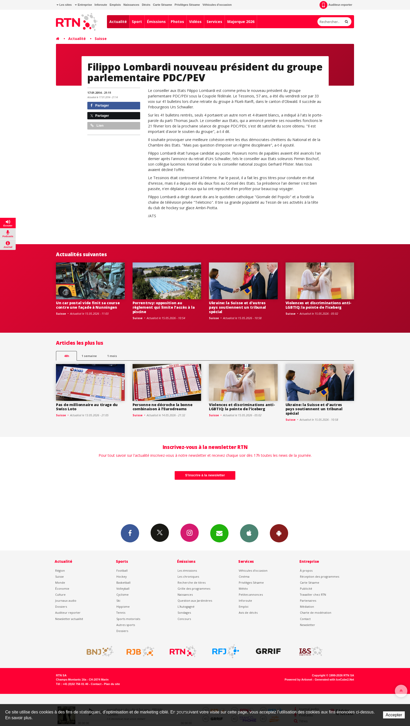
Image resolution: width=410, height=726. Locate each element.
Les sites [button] (64, 4)
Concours (184, 618)
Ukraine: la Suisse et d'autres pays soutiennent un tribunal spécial (237, 307)
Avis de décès (248, 612)
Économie (62, 588)
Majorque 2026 (240, 21)
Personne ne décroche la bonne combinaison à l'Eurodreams (162, 407)
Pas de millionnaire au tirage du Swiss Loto (87, 407)
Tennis (120, 612)
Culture (60, 594)
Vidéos (195, 21)
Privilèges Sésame (187, 4)
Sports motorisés (128, 618)
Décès (146, 4)
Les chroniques (188, 576)
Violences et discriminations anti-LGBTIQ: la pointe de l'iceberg (318, 305)
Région (60, 570)
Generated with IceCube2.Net (334, 679)
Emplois (115, 4)
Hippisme (123, 606)
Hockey (121, 576)
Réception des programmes (319, 576)
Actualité (118, 21)
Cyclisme (122, 594)
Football (122, 570)
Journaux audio (65, 600)
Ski (118, 600)
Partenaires (308, 600)
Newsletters (219, 533)
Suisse (101, 38)
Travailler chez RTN (313, 594)
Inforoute (101, 4)
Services (214, 21)
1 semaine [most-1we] (89, 356)
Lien (97, 125)
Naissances (131, 4)
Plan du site (112, 684)
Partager (99, 105)
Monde (60, 582)
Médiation (307, 606)
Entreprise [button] (83, 4)
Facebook (130, 533)
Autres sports (125, 625)
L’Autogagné (186, 606)
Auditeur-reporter (336, 5)
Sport (137, 21)
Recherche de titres (192, 582)
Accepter (394, 715)
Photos (177, 21)
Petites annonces (251, 594)
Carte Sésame (162, 4)
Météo (243, 588)
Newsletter (307, 625)
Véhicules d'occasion (216, 4)
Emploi (243, 606)
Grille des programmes (194, 588)
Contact (305, 618)
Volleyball (122, 588)
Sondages (184, 612)
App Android (279, 533)
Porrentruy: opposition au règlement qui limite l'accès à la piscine (164, 307)
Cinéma (244, 576)
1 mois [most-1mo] (112, 356)
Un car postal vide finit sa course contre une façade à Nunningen (87, 305)
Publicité (306, 588)
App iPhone (249, 533)
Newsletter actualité (69, 618)
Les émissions (187, 570)
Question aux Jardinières (195, 600)
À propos (306, 570)
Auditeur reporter (68, 612)
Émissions (156, 21)
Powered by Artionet (298, 679)
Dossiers (61, 606)
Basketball (123, 582)
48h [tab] (66, 356)
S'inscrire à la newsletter (205, 475)
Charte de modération (315, 612)
